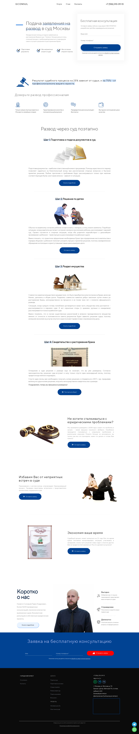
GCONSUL (21, 4)
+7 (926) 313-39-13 (115, 4)
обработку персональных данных (80, 658)
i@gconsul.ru (97, 678)
